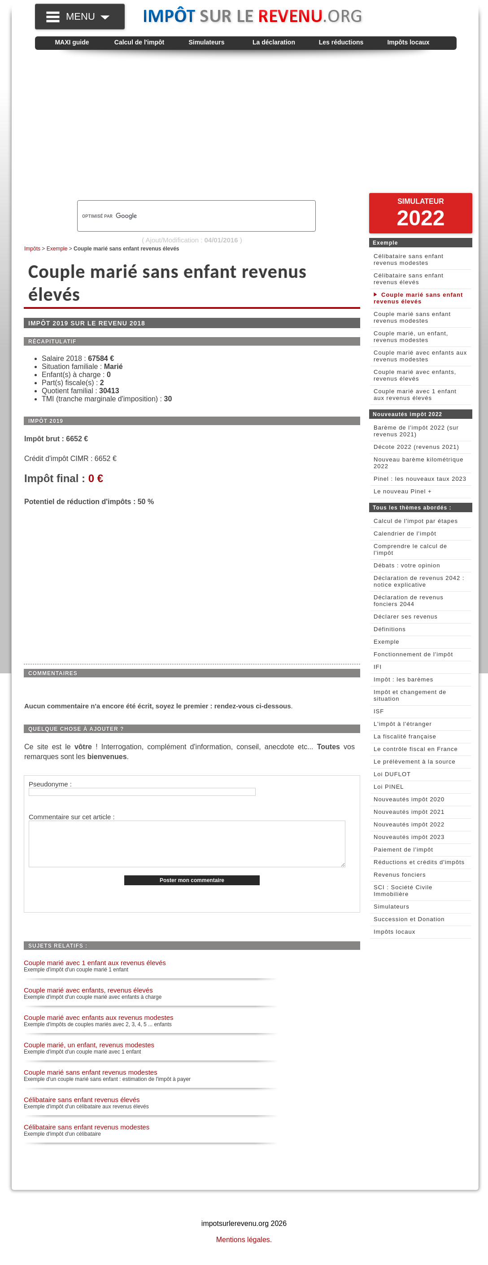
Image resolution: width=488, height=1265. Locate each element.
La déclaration (274, 42)
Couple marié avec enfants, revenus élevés (88, 999)
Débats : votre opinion (407, 565)
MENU (87, 16)
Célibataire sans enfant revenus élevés (82, 1109)
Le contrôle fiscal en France (416, 749)
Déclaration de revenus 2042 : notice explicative (419, 581)
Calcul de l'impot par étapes (416, 521)
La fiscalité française (405, 736)
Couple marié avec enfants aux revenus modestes (99, 1027)
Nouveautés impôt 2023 (409, 837)
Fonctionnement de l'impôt (413, 654)
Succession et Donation (409, 919)
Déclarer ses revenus (406, 616)
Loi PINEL (389, 786)
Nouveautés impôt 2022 (409, 824)
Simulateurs (206, 42)
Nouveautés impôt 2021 (409, 811)
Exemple (57, 249)
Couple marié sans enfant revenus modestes (90, 1081)
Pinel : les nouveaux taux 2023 (420, 478)
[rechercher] (181, 216)
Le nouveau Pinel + (403, 491)
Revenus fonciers (400, 874)
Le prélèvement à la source (415, 761)
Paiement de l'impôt (403, 849)
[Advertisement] (246, 128)
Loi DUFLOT (392, 774)
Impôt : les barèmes (403, 679)
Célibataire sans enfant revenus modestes (86, 1136)
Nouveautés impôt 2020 (409, 799)
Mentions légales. (244, 1249)
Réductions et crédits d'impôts (419, 862)
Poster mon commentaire (192, 890)
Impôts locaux (408, 42)
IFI (378, 666)
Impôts (32, 249)
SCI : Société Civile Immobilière (403, 890)
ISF (379, 711)
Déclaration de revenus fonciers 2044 (409, 600)
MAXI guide (72, 42)
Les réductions (341, 42)
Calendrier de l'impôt (405, 533)
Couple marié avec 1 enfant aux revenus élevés (95, 972)
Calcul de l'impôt (139, 42)
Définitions (390, 629)
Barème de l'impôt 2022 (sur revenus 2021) (416, 431)
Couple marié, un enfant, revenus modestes (89, 1054)
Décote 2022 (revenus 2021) (416, 447)
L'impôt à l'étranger (403, 723)
